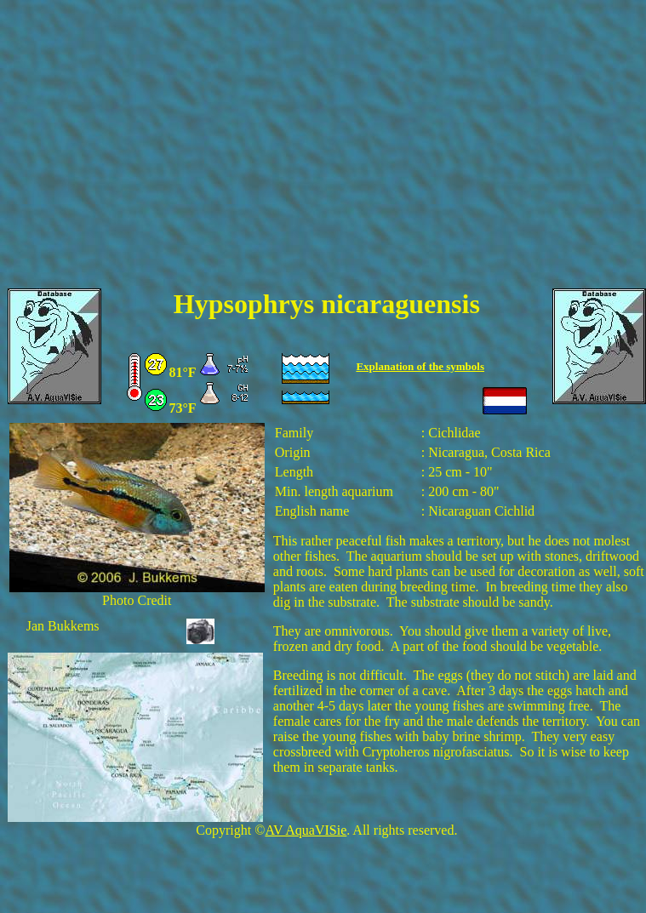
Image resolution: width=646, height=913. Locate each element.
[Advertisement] (323, 155)
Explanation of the (401, 366)
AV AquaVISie (305, 830)
